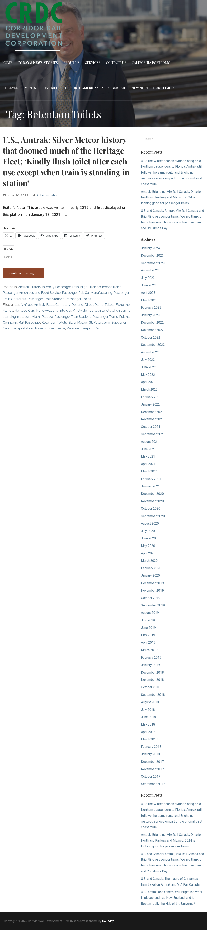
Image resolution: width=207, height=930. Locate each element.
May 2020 (148, 546)
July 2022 (148, 360)
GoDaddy (108, 921)
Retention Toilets (54, 322)
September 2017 (153, 784)
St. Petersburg (99, 322)
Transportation (22, 328)
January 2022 (150, 404)
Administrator (47, 195)
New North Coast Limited (154, 88)
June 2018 (148, 717)
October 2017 (150, 777)
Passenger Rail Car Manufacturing (87, 293)
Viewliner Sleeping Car (83, 328)
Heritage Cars (25, 310)
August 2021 (150, 442)
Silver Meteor (78, 322)
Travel (39, 328)
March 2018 (149, 739)
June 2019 (148, 628)
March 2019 (149, 650)
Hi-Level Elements (19, 88)
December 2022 (152, 322)
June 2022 (148, 367)
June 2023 (148, 285)
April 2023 (148, 293)
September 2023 (153, 263)
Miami (36, 317)
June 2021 (148, 449)
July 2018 (148, 710)
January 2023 (150, 315)
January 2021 (150, 486)
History (35, 287)
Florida (8, 310)
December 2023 (152, 255)
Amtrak (23, 287)
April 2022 (148, 382)
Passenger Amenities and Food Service (32, 293)
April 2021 (148, 464)
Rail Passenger (29, 322)
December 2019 (152, 583)
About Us (71, 62)
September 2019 (153, 605)
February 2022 (151, 397)
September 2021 (153, 434)
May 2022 (148, 375)
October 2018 (150, 687)
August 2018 (150, 702)
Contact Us (116, 62)
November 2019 (152, 590)
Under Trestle (55, 328)
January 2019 (150, 665)
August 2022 (150, 352)
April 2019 (148, 642)
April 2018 (148, 732)
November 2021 (152, 419)
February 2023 (151, 307)
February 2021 (151, 479)
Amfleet (27, 305)
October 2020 (150, 509)
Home (7, 62)
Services (92, 62)
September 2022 (153, 345)
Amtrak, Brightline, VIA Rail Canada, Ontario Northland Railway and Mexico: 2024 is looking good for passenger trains (171, 197)
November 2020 (152, 501)
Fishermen (123, 305)
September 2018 (153, 695)
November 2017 (152, 769)
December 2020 (152, 494)
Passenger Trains (78, 299)
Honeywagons (47, 310)
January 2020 (150, 575)
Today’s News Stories (38, 62)
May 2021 (148, 456)
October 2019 (150, 598)
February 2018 (151, 747)
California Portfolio (151, 62)
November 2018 (152, 680)
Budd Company (58, 305)
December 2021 (152, 412)
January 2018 (150, 754)
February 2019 (151, 657)
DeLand (77, 305)
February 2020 (151, 568)
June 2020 (148, 538)
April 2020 (148, 553)
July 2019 (148, 620)
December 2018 (152, 672)
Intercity (65, 310)
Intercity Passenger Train (60, 287)
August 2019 (150, 613)
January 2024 (150, 248)
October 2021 (150, 427)
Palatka (47, 317)
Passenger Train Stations (45, 299)
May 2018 (148, 724)
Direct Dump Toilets (99, 305)
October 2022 (150, 337)
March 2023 (149, 300)
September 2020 (153, 516)
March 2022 (149, 389)
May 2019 (148, 635)
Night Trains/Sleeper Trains (100, 287)
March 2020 (149, 561)
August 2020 (150, 523)
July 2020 (148, 531)
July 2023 (148, 278)
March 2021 (149, 471)
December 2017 (152, 762)
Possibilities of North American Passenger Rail (83, 88)
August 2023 (150, 270)
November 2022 (152, 330)
